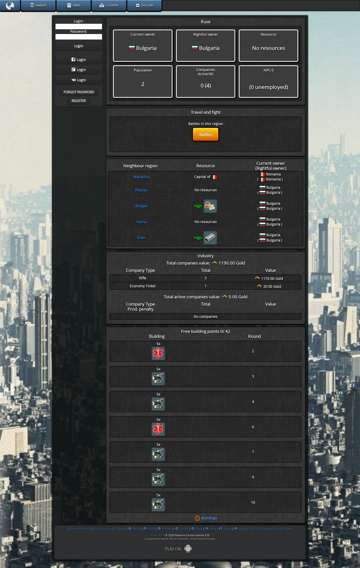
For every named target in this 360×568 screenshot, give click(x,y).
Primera (165, 528)
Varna (141, 222)
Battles (205, 134)
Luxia (149, 528)
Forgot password (79, 92)
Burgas (141, 206)
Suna (196, 528)
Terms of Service (80, 528)
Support (120, 528)
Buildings (209, 518)
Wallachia (141, 177)
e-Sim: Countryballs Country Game (269, 528)
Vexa (210, 528)
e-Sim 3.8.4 (157, 535)
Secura (181, 528)
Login (79, 60)
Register (79, 101)
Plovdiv (141, 190)
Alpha (134, 528)
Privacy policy (103, 528)
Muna (225, 528)
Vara (239, 528)
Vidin (141, 238)
